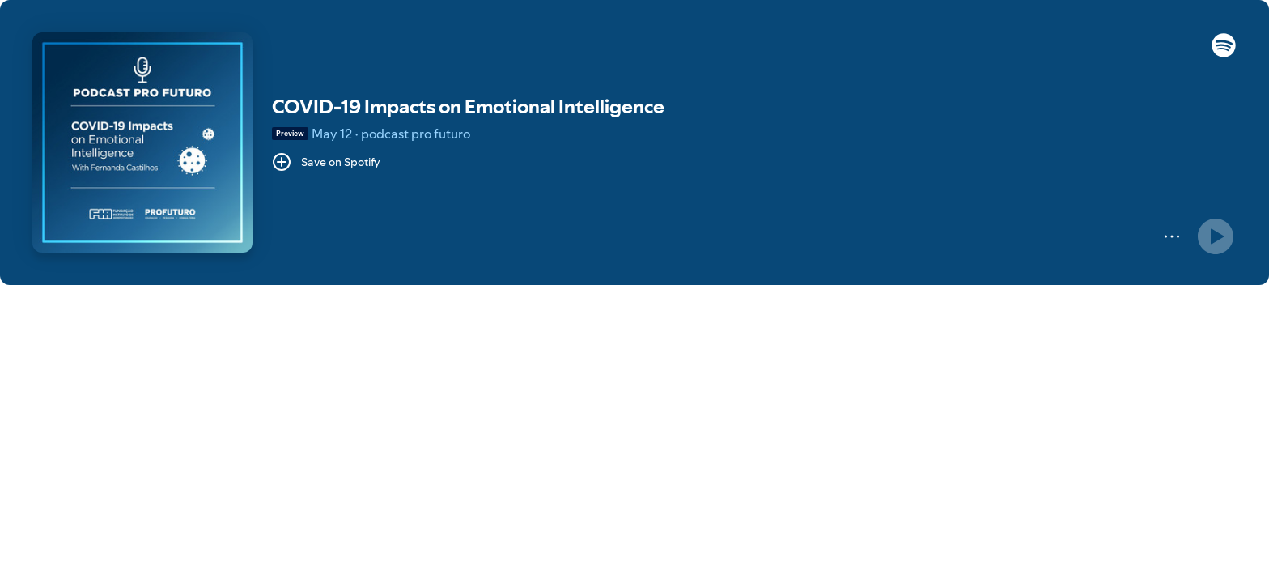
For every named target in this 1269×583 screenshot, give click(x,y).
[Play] (1215, 236)
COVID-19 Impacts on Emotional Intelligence (468, 106)
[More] (1172, 236)
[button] (1224, 53)
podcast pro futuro (415, 134)
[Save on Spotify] (326, 162)
